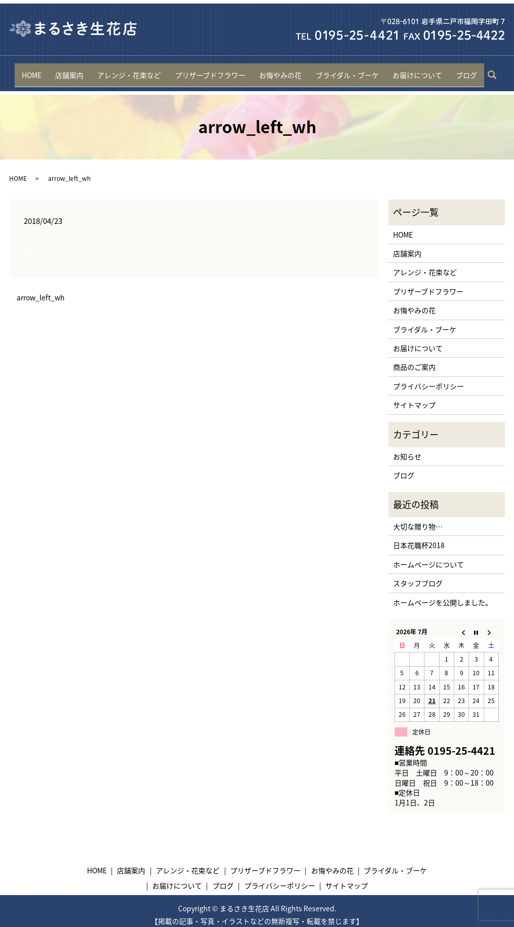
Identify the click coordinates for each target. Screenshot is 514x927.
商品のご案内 (414, 359)
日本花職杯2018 (419, 537)
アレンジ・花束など (131, 70)
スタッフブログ (418, 575)
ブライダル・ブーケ (345, 70)
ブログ (463, 70)
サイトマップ (414, 397)
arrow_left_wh (41, 290)
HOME (35, 70)
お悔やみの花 (280, 70)
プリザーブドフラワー (211, 70)
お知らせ (407, 449)
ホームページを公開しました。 (442, 594)
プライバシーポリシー (428, 378)
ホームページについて (428, 557)
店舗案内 (72, 70)
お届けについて (414, 70)
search (492, 71)
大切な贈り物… (418, 519)
